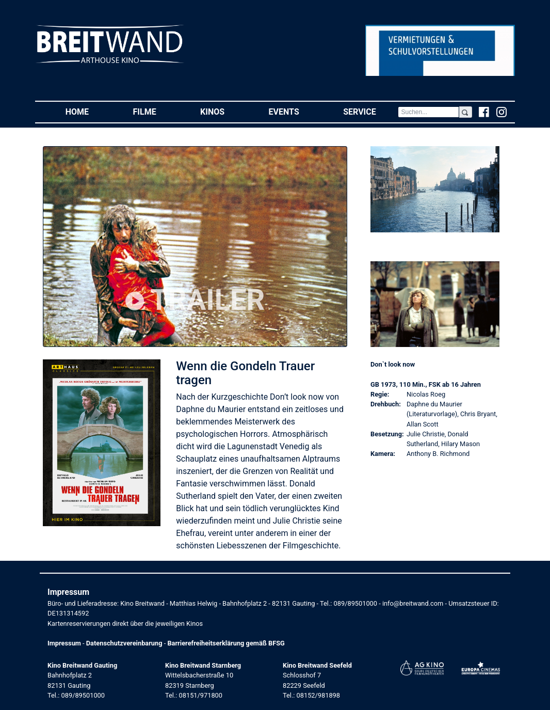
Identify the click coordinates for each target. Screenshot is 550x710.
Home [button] (88, 111)
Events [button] (295, 111)
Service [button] (370, 111)
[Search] (428, 112)
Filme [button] (156, 111)
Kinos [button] (223, 111)
